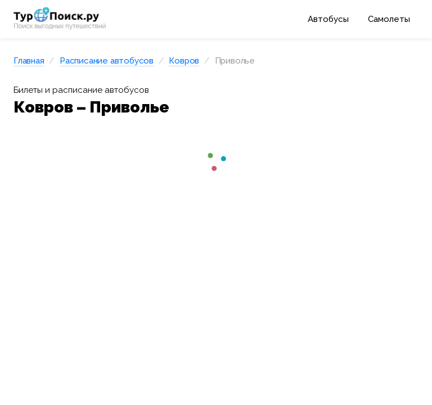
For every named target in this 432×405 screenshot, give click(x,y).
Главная (29, 61)
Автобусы (328, 19)
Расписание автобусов (107, 61)
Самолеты (389, 19)
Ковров (184, 61)
